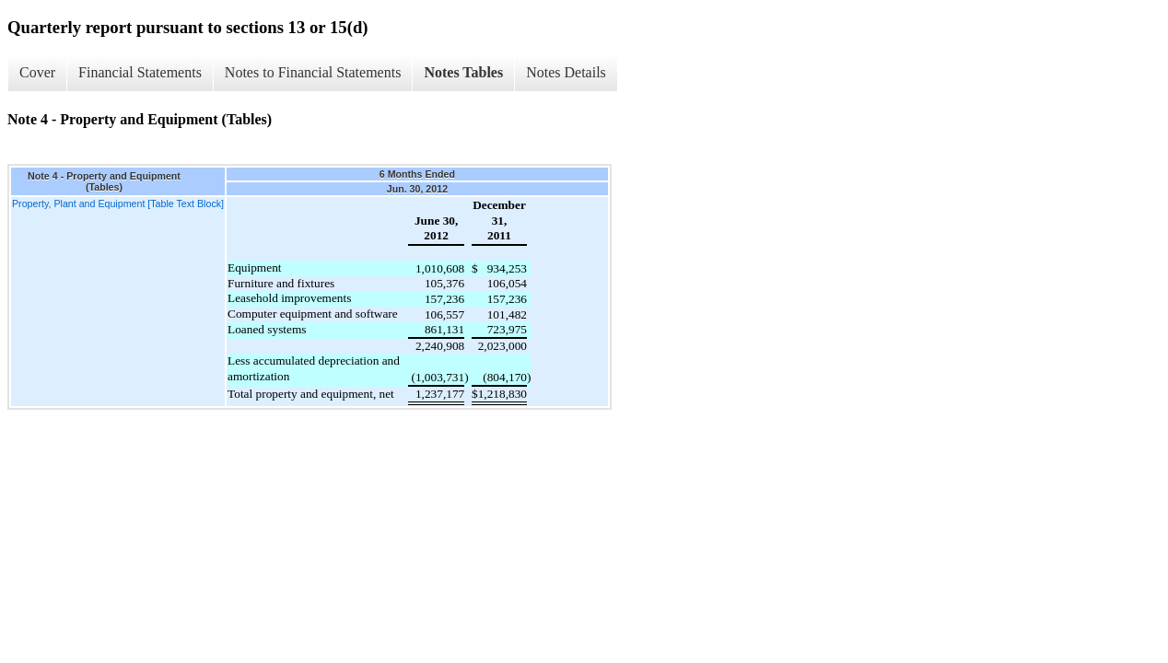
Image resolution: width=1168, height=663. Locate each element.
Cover (37, 72)
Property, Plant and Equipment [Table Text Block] (118, 203)
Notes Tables (463, 72)
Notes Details (566, 72)
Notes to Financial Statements (313, 72)
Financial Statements (140, 72)
